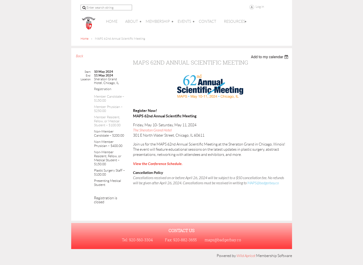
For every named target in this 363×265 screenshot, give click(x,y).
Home (85, 38)
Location (85, 79)
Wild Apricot (246, 256)
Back (79, 56)
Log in (260, 6)
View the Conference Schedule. (158, 163)
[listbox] (270, 57)
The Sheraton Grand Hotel (152, 130)
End (88, 75)
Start (87, 71)
